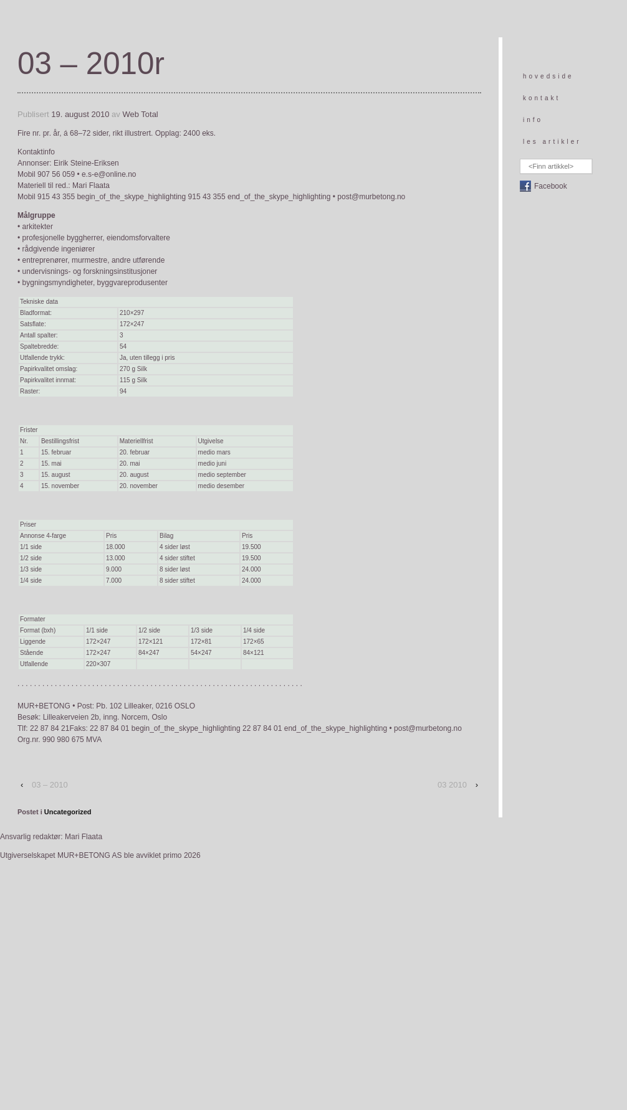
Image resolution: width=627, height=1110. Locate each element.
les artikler (552, 141)
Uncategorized (68, 812)
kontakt (541, 98)
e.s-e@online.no (109, 174)
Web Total (140, 114)
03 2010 (452, 784)
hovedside (548, 76)
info (533, 119)
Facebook (550, 186)
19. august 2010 (80, 114)
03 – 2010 (50, 784)
